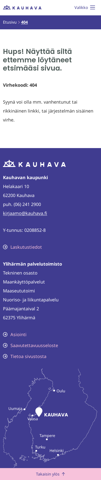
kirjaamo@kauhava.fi (25, 213)
